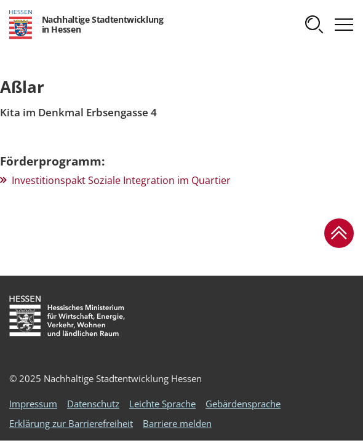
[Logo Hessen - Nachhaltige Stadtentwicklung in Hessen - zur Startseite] (86, 24)
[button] (314, 24)
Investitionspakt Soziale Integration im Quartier (121, 180)
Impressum (33, 403)
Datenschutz (93, 403)
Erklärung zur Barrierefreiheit (71, 423)
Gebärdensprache (243, 403)
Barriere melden (177, 423)
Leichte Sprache (162, 403)
